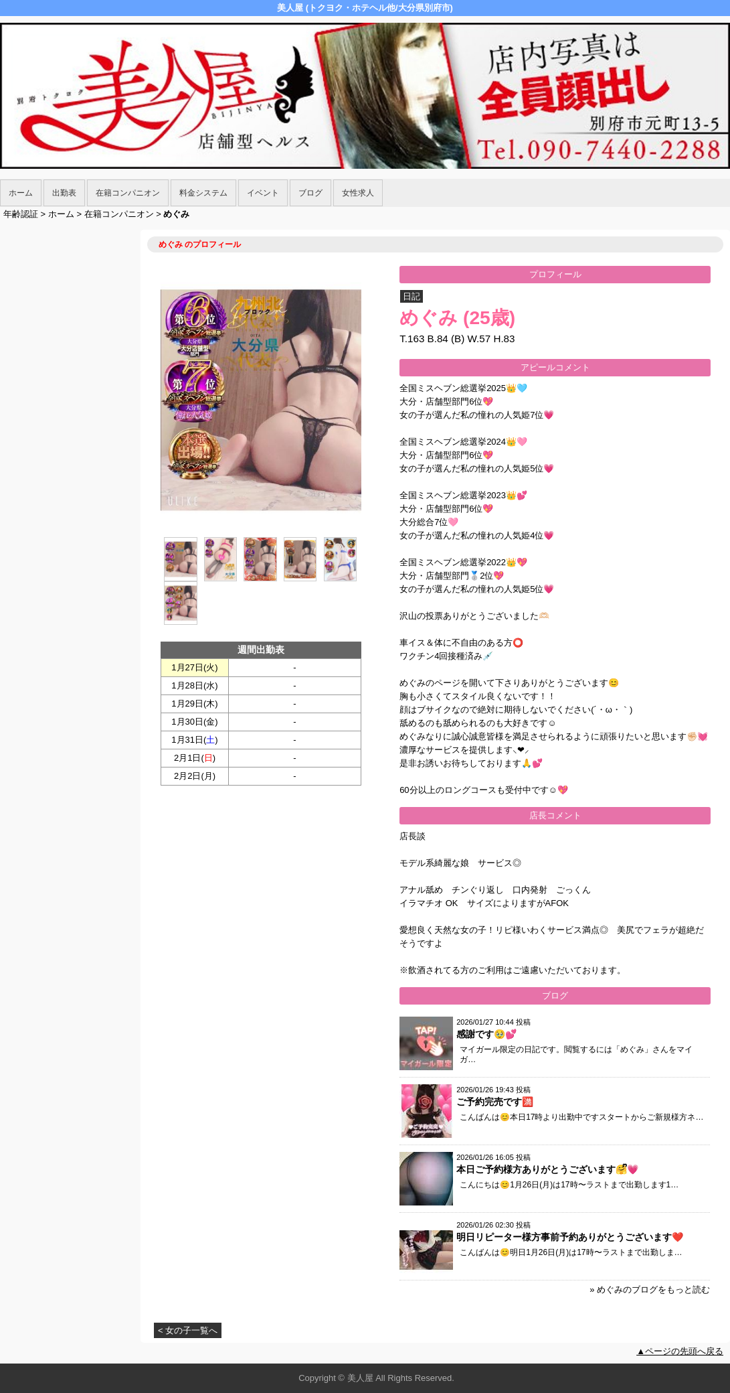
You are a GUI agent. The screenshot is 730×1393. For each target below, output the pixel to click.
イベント (263, 193)
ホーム (21, 193)
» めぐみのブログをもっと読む (649, 1290)
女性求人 (358, 193)
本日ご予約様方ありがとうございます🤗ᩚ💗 (547, 1169)
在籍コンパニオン (128, 193)
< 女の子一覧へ (187, 1330)
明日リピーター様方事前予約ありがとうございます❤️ (569, 1237)
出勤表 (64, 193)
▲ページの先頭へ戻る (679, 1351)
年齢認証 (20, 214)
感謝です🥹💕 (486, 1034)
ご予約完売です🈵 (494, 1101)
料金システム (203, 193)
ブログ (310, 193)
